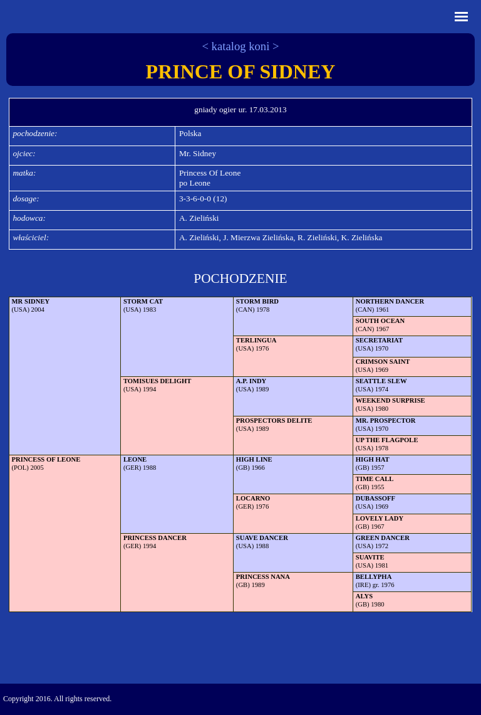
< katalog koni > (240, 46)
